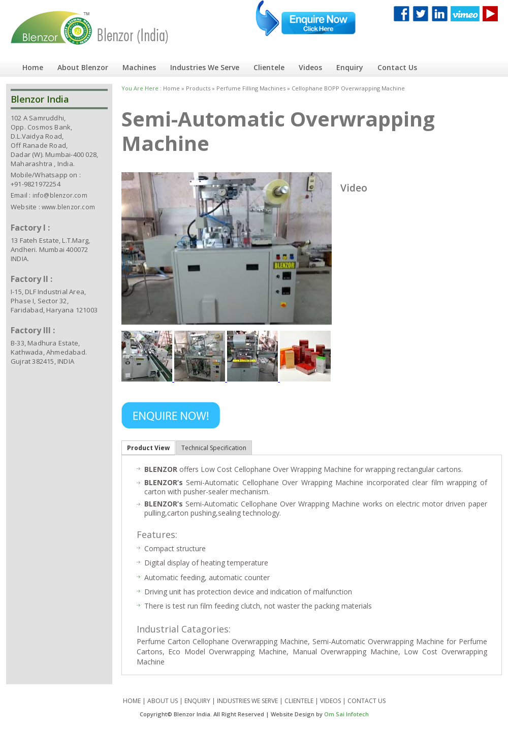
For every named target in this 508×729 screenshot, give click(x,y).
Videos (310, 67)
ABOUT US (162, 700)
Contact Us (397, 67)
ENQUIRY (197, 700)
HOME (132, 700)
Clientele (268, 67)
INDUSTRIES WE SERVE (247, 700)
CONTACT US (366, 700)
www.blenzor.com (68, 207)
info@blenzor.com (60, 195)
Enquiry (349, 67)
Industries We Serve (204, 67)
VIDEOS (330, 700)
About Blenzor (82, 67)
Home (32, 67)
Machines (139, 67)
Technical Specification (213, 447)
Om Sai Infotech (346, 714)
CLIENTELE (298, 700)
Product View (148, 447)
